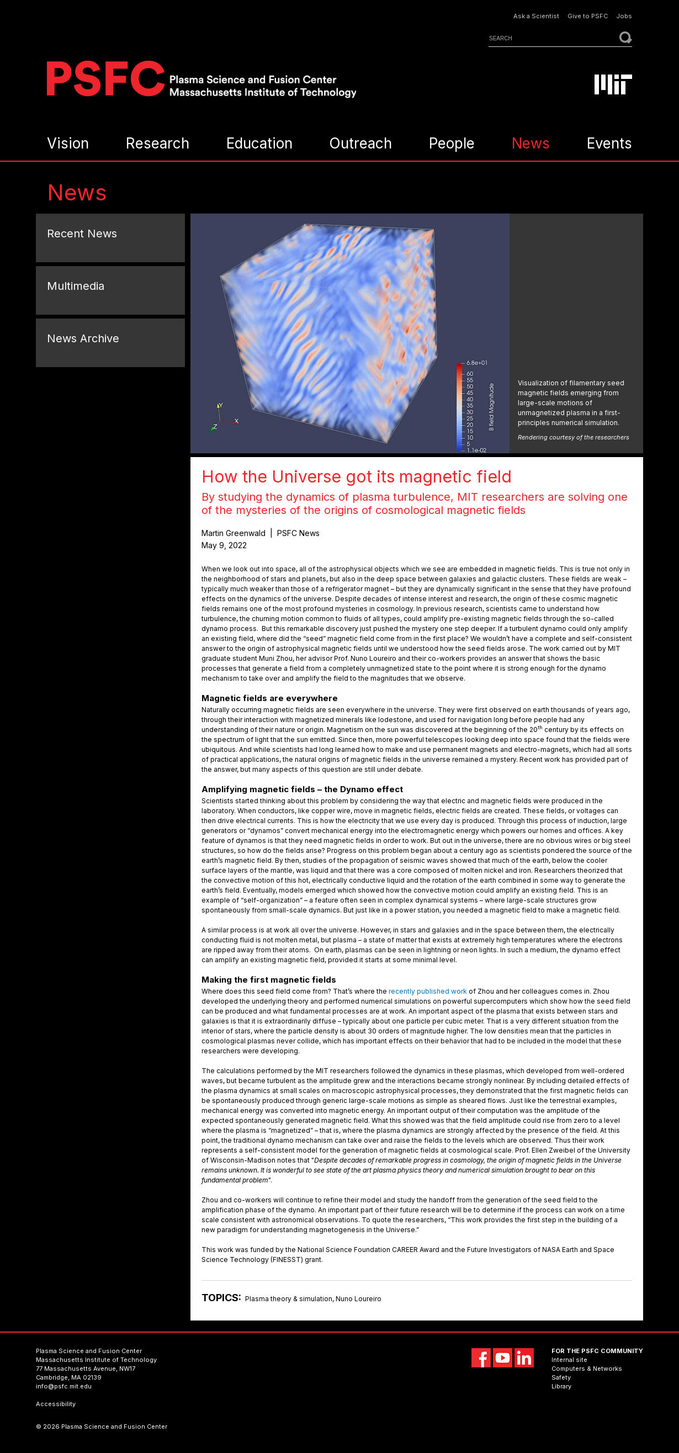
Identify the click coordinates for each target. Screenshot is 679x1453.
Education (259, 143)
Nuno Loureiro (358, 1299)
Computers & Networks (586, 1368)
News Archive (83, 338)
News (531, 143)
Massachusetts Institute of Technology (96, 1360)
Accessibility (56, 1404)
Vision (68, 143)
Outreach (360, 143)
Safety (561, 1377)
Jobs (624, 16)
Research (157, 143)
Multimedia (75, 286)
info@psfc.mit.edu (64, 1386)
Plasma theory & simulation (288, 1299)
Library (561, 1386)
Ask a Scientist (536, 16)
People (452, 143)
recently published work (428, 991)
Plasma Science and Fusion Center (89, 1351)
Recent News (82, 233)
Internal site (569, 1360)
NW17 (127, 1368)
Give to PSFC (587, 16)
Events (609, 143)
